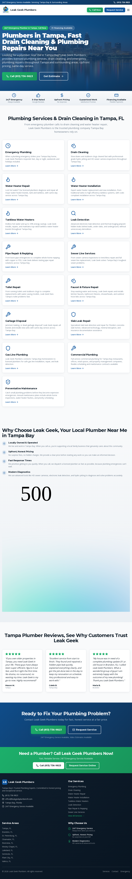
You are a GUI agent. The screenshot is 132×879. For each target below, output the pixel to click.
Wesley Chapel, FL (10, 846)
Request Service (115, 10)
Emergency (125, 871)
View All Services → (76, 816)
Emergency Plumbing (77, 786)
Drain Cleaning (74, 790)
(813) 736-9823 (122, 2)
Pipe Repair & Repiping (77, 808)
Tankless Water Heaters (78, 801)
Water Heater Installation (78, 797)
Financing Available (62, 28)
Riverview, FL (7, 843)
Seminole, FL (7, 854)
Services (106, 871)
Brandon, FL (7, 832)
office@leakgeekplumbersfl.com (17, 799)
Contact (115, 871)
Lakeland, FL (7, 850)
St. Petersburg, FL (9, 835)
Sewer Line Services (76, 812)
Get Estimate (54, 76)
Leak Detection (74, 805)
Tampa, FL (6, 828)
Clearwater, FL (8, 839)
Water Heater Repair (76, 794)
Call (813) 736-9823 (19, 76)
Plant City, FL (7, 857)
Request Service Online (82, 765)
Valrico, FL (6, 861)
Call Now (95, 10)
